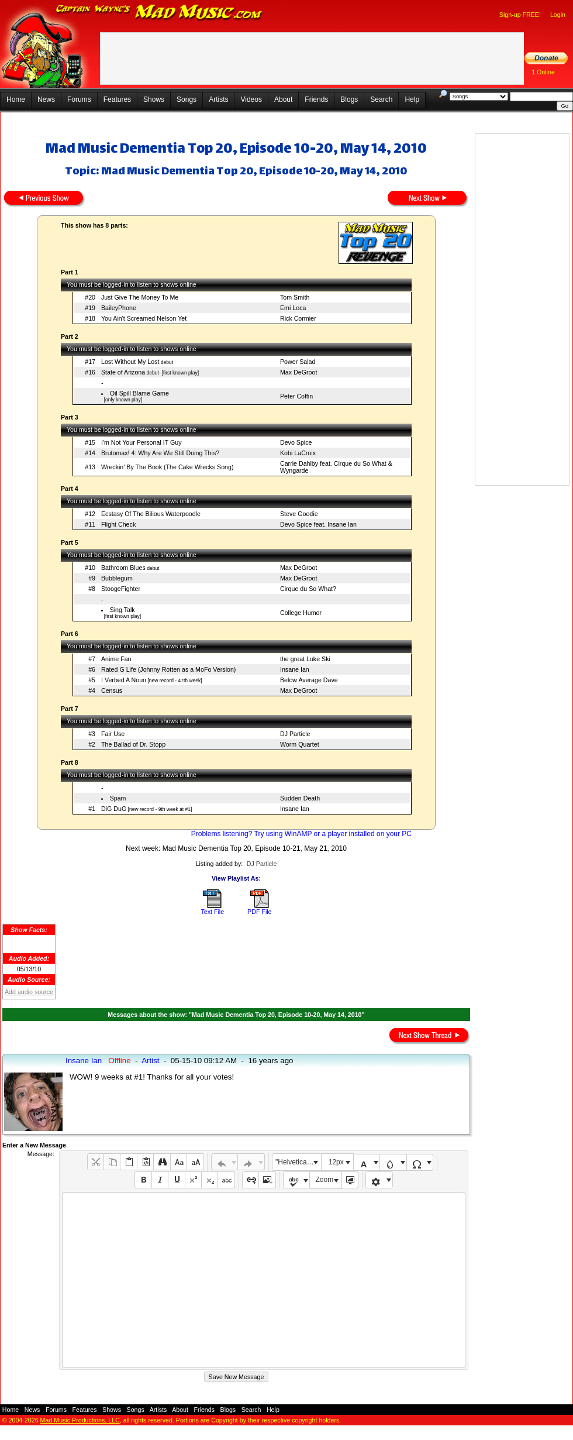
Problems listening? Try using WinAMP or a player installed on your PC (301, 834)
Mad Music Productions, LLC (80, 1420)
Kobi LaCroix (298, 452)
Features (117, 99)
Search (381, 99)
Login (557, 14)
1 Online (543, 71)
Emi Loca (293, 307)
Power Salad (297, 361)
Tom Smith (294, 297)
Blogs (349, 99)
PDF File (259, 911)
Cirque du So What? (308, 588)
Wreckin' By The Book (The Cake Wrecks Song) (167, 466)
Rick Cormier (298, 318)
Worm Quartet (299, 744)
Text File (212, 911)
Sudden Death (300, 798)
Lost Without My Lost (130, 361)
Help (412, 99)
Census (111, 690)
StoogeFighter (120, 588)
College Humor (301, 612)
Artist (150, 1060)
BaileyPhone (118, 307)
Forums (79, 99)
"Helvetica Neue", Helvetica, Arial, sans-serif (298, 1162)
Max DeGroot (298, 372)
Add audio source (29, 991)
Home (15, 99)
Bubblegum (117, 578)
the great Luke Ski (305, 658)
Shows (153, 99)
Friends (316, 99)
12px (336, 1162)
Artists (218, 99)
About (283, 99)
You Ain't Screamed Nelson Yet (144, 318)
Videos (250, 99)
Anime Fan (116, 658)
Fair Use (113, 733)
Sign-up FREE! (520, 14)
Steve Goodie (299, 513)
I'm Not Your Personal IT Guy (141, 442)
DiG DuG (113, 808)
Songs (186, 99)
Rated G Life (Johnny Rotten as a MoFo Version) (168, 669)
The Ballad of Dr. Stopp (133, 744)
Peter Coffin (296, 396)
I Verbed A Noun (123, 679)
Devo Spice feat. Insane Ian (318, 524)
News (46, 99)
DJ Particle (295, 733)
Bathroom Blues (123, 567)
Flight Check (118, 524)
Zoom (325, 1180)
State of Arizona (123, 372)
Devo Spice (296, 442)
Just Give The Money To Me (139, 297)
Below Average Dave (309, 679)
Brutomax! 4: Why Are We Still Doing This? (160, 452)
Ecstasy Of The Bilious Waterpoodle (151, 513)
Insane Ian (294, 669)
